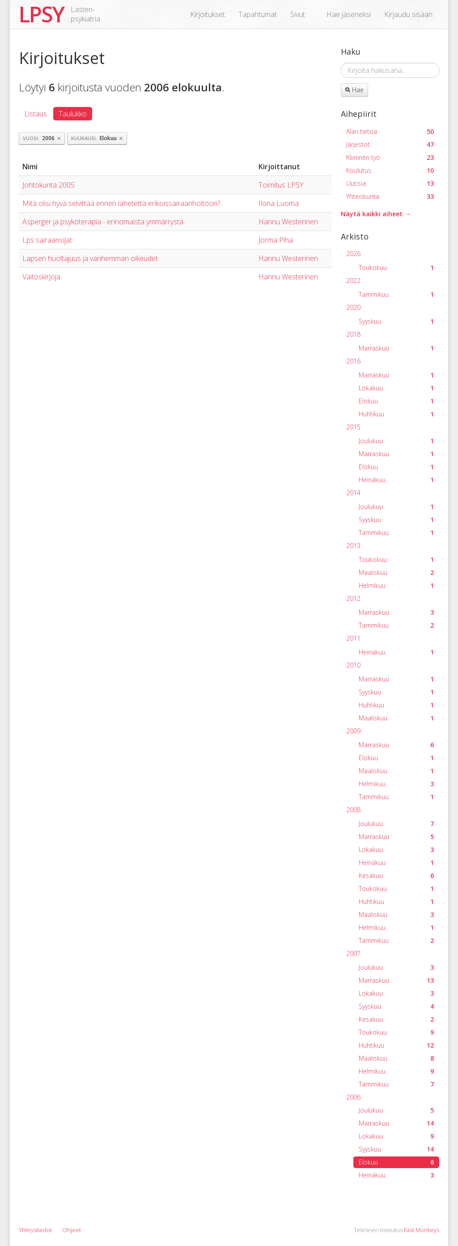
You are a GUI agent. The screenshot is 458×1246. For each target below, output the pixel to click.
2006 (353, 1097)
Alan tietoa (390, 131)
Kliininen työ (390, 157)
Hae (354, 90)
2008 (353, 809)
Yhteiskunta (390, 196)
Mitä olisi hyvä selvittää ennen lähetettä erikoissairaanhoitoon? (121, 203)
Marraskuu (396, 348)
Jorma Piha (276, 240)
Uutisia (390, 183)
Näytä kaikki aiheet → (376, 214)
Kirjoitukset (207, 14)
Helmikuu (396, 585)
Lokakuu (396, 388)
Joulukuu (396, 441)
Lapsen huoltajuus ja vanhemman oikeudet (90, 258)
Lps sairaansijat (47, 240)
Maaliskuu (396, 572)
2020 (353, 307)
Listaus (35, 114)
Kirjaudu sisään (408, 14)
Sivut (297, 14)
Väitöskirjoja (41, 277)
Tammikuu (396, 294)
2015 (353, 427)
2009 (353, 731)
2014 (353, 492)
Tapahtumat (257, 14)
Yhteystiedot (35, 1230)
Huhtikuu (396, 414)
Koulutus (390, 170)
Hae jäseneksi (349, 14)
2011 (353, 638)
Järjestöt (390, 144)
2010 (353, 665)
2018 (353, 334)
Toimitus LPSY (281, 185)
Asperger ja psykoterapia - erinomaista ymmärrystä (102, 222)
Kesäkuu (396, 875)
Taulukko (73, 114)
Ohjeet (71, 1230)
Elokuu (396, 401)
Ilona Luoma (279, 203)
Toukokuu (396, 267)
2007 (353, 953)
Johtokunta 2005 (48, 185)
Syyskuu (396, 321)
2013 (353, 545)
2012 (353, 598)
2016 (353, 361)
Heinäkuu (396, 479)
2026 (353, 253)
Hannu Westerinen (288, 222)
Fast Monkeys (421, 1230)
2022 (353, 280)
